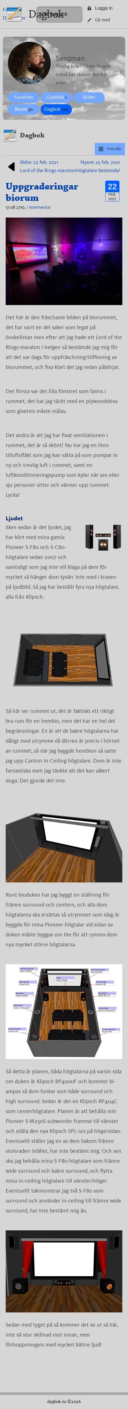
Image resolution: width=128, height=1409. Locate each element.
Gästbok (56, 97)
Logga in (99, 8)
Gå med (98, 20)
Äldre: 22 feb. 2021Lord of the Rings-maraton (41, 166)
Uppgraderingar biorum (42, 192)
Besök (24, 109)
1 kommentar (39, 207)
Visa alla (110, 149)
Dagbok (46, 14)
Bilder (89, 97)
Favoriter (23, 97)
